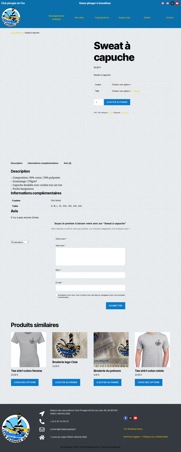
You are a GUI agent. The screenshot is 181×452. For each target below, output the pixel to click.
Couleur (98, 84)
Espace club (124, 17)
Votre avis (60, 246)
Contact (169, 17)
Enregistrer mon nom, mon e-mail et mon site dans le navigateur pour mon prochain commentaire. (91, 296)
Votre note (61, 239)
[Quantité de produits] (98, 102)
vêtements (125, 112)
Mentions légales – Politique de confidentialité (145, 436)
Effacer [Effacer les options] (136, 91)
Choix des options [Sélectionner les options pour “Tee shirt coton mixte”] (148, 382)
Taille (97, 91)
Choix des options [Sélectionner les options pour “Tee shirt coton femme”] (25, 382)
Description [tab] (16, 163)
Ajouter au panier (117, 102)
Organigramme (102, 17)
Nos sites (79, 17)
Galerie (147, 17)
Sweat (21, 33)
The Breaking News (132, 429)
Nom (58, 270)
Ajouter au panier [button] (66, 382)
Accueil (14, 33)
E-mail (59, 283)
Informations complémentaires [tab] (43, 163)
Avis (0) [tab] (67, 163)
